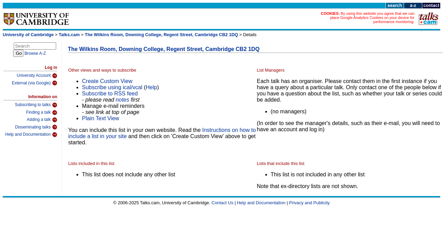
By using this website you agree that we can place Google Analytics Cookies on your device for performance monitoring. (372, 17)
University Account (37, 76)
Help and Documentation (31, 134)
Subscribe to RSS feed (110, 93)
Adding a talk (42, 120)
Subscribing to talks (36, 105)
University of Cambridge (28, 34)
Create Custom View (107, 81)
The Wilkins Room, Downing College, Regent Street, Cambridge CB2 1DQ (161, 34)
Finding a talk (41, 112)
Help (151, 87)
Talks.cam (69, 34)
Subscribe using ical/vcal (112, 87)
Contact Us (222, 202)
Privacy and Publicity (309, 202)
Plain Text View (100, 118)
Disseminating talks (36, 127)
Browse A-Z (35, 53)
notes (122, 100)
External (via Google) (34, 83)
